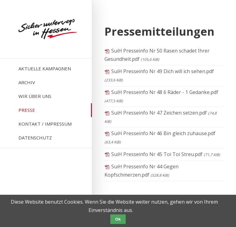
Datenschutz (35, 138)
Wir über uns (34, 96)
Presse (26, 110)
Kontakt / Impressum (45, 124)
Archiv (26, 82)
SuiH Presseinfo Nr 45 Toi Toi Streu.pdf (165, 154)
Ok (118, 219)
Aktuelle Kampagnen (44, 68)
